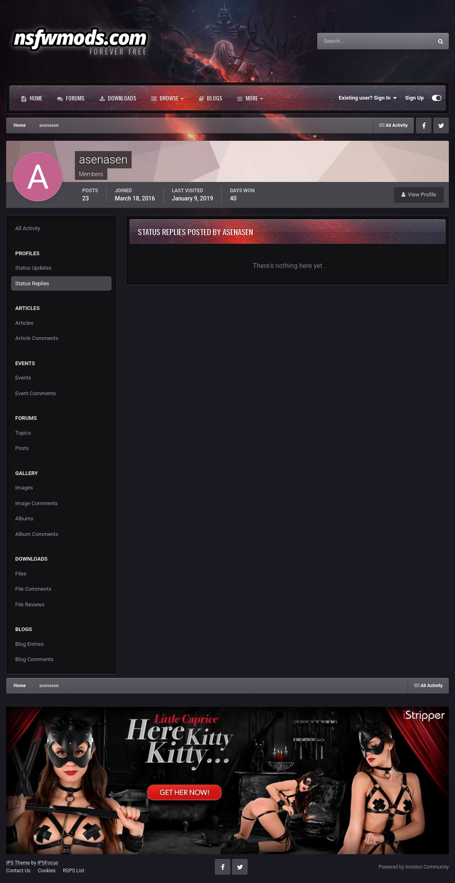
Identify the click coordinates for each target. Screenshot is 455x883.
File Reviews (29, 604)
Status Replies (32, 283)
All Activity (27, 228)
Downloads (118, 98)
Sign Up (414, 98)
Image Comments (36, 503)
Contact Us (18, 871)
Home (32, 98)
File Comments (33, 589)
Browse (167, 98)
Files (20, 574)
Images (24, 488)
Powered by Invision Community (413, 867)
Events (23, 378)
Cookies (47, 871)
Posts (22, 448)
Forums (71, 98)
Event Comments (35, 393)
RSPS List (73, 871)
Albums (24, 518)
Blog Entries (29, 644)
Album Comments (36, 534)
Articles (24, 323)
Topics (23, 433)
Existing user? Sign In (368, 98)
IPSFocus (47, 863)
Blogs (210, 98)
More (250, 98)
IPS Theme (18, 863)
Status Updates (33, 268)
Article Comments (36, 338)
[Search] (350, 41)
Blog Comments (34, 659)
